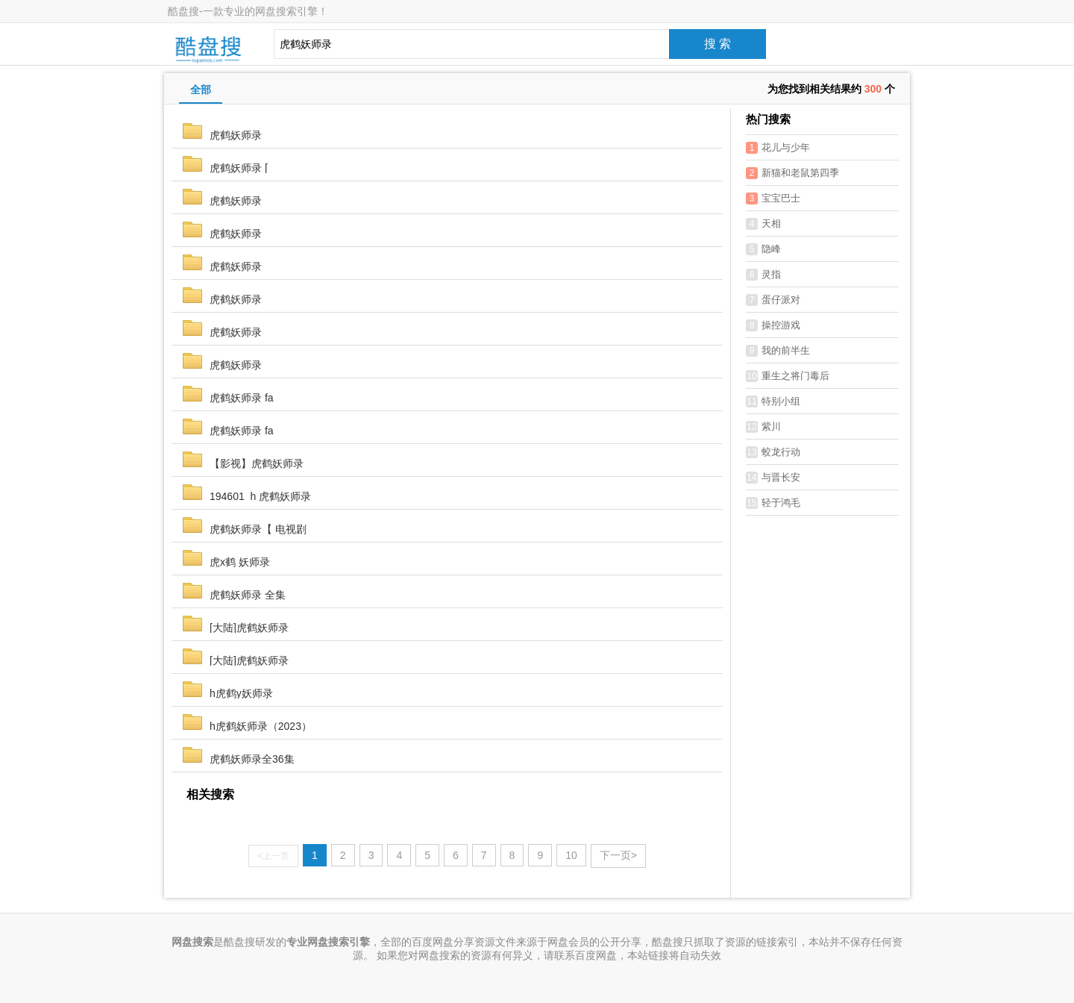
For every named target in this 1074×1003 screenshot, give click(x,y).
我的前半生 (778, 351)
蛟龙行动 (773, 452)
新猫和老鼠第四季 (792, 173)
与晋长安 (773, 478)
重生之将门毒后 (787, 376)
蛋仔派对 (773, 300)
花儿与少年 (778, 148)
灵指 (763, 275)
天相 (763, 224)
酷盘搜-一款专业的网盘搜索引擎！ (248, 11)
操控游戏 (773, 325)
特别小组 (773, 401)
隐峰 (763, 249)
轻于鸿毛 (773, 503)
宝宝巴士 (773, 198)
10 (571, 855)
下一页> (618, 855)
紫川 (763, 427)
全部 (200, 90)
